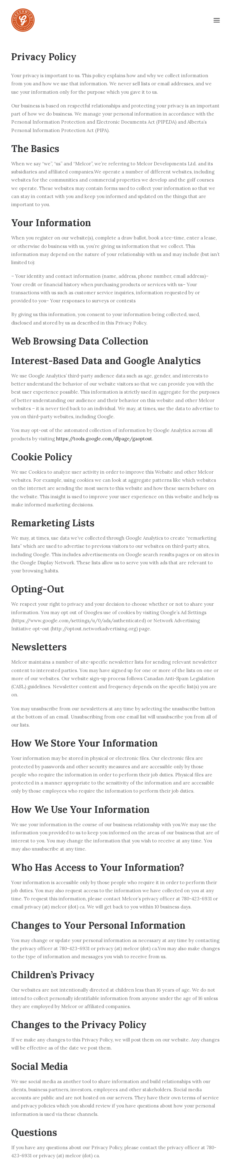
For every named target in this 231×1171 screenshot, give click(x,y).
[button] (216, 20)
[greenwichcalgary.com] (23, 20)
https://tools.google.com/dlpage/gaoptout (104, 439)
